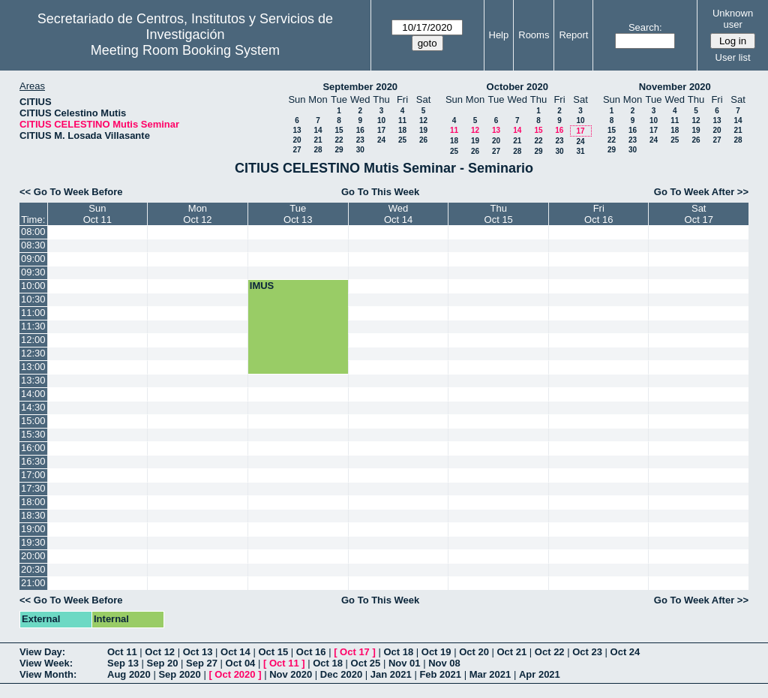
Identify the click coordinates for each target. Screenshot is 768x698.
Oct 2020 (234, 674)
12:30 (33, 353)
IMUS (262, 285)
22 (338, 140)
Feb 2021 (440, 674)
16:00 (33, 447)
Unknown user (732, 19)
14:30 (33, 407)
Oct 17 (355, 651)
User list (733, 57)
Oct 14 (235, 651)
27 (296, 150)
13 (296, 130)
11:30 (33, 326)
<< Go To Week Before (71, 191)
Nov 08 (444, 663)
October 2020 (517, 86)
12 (423, 120)
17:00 (33, 474)
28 (318, 150)
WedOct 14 (398, 214)
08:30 (33, 245)
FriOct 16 (598, 214)
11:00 (33, 312)
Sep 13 (123, 663)
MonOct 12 (197, 214)
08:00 (33, 231)
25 (402, 140)
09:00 (33, 258)
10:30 (33, 299)
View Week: (46, 663)
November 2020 (675, 86)
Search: (645, 27)
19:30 (33, 542)
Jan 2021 (391, 674)
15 (338, 130)
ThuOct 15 (498, 214)
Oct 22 (550, 651)
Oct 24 (625, 651)
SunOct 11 (97, 214)
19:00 (33, 528)
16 (360, 130)
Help (499, 35)
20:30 (33, 569)
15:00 (33, 420)
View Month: (48, 674)
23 (360, 140)
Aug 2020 (129, 674)
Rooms (533, 35)
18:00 (33, 501)
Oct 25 (366, 663)
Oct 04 (241, 663)
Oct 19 (437, 651)
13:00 (33, 366)
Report (573, 35)
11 (402, 120)
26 (423, 140)
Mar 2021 (491, 674)
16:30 (33, 461)
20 (296, 140)
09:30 (33, 272)
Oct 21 (512, 651)
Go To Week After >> (701, 191)
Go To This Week (380, 191)
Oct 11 (122, 651)
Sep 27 (202, 663)
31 (580, 151)
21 (318, 140)
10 (381, 120)
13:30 (33, 380)
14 (318, 130)
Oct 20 (474, 651)
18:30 (33, 515)
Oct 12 (160, 651)
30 (360, 150)
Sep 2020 (179, 674)
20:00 (33, 555)
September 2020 (360, 86)
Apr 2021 (539, 674)
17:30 (33, 488)
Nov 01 (404, 663)
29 (338, 150)
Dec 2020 (341, 674)
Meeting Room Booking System (185, 50)
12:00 (33, 339)
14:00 (33, 393)
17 (381, 130)
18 (402, 130)
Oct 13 (198, 651)
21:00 (33, 582)
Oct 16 (311, 651)
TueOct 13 (298, 214)
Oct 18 (398, 651)
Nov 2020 (290, 674)
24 (381, 140)
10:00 (33, 285)
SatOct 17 (699, 214)
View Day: (42, 651)
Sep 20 (162, 663)
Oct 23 (587, 651)
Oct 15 (273, 651)
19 (423, 130)
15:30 (33, 434)
